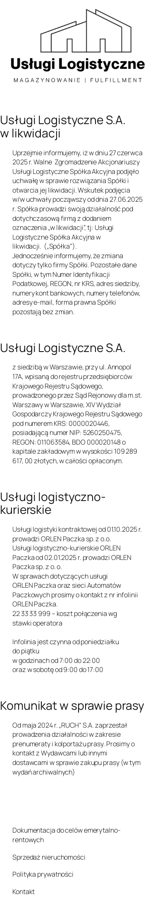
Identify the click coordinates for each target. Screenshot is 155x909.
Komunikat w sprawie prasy (72, 705)
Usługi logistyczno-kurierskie (53, 503)
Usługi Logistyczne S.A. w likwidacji (63, 126)
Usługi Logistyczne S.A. (63, 347)
